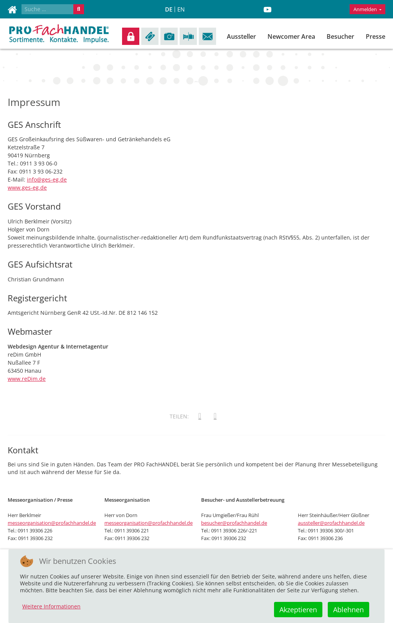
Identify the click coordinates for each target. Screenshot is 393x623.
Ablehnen (348, 609)
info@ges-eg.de (47, 179)
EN (181, 9)
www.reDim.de (27, 378)
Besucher (340, 36)
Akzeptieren (298, 609)
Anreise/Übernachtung (188, 36)
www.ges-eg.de (27, 187)
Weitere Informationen (51, 606)
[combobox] (47, 9)
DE (168, 9)
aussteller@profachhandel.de (331, 522)
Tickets (150, 36)
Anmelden (130, 36)
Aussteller (241, 36)
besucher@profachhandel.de (234, 522)
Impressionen (169, 36)
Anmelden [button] (365, 9)
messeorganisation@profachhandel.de (52, 522)
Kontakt (207, 36)
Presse (375, 36)
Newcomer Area (291, 36)
